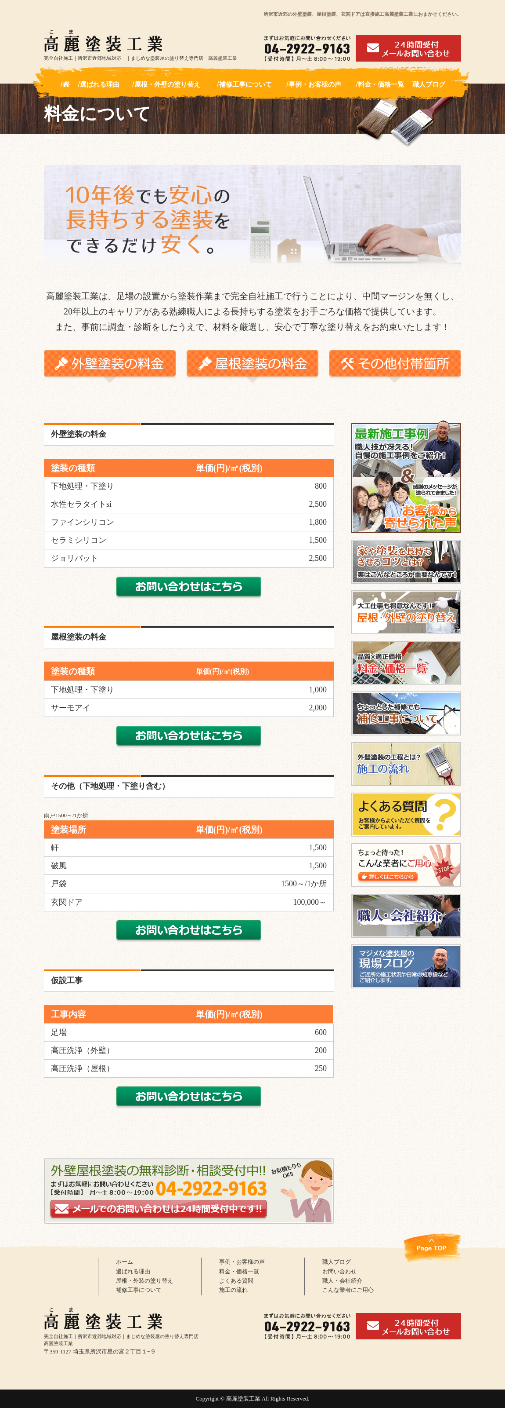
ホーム (126, 1262)
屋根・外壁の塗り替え (167, 84)
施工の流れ (235, 1296)
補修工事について (245, 84)
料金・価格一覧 (381, 84)
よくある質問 (239, 1285)
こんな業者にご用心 (352, 1296)
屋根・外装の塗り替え (149, 1285)
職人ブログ (428, 84)
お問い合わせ (342, 1274)
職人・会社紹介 (345, 1285)
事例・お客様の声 (315, 84)
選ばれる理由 (99, 84)
